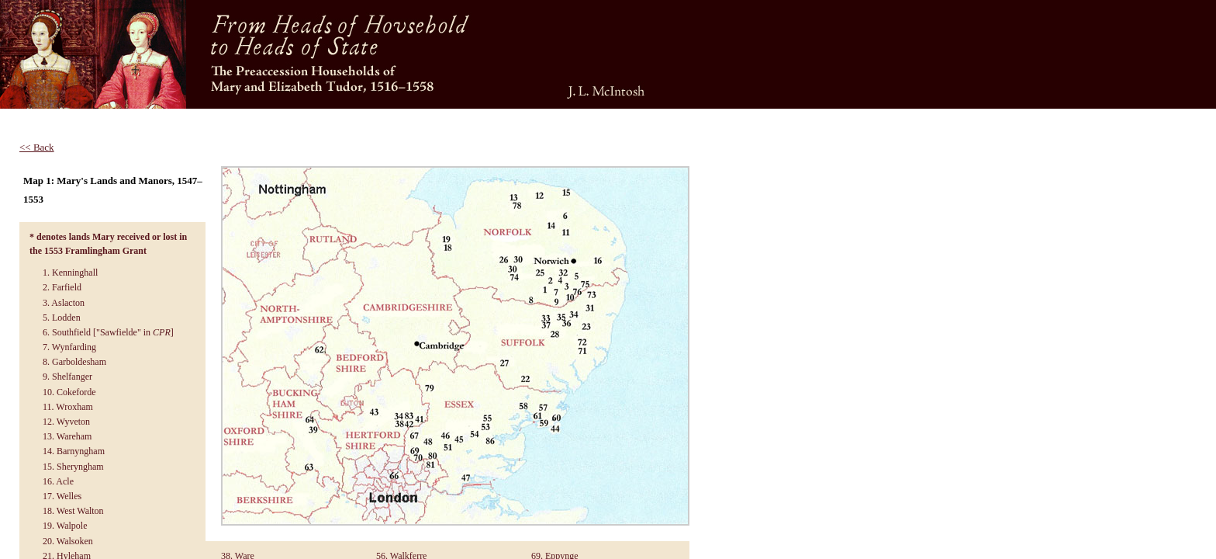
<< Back (36, 147)
